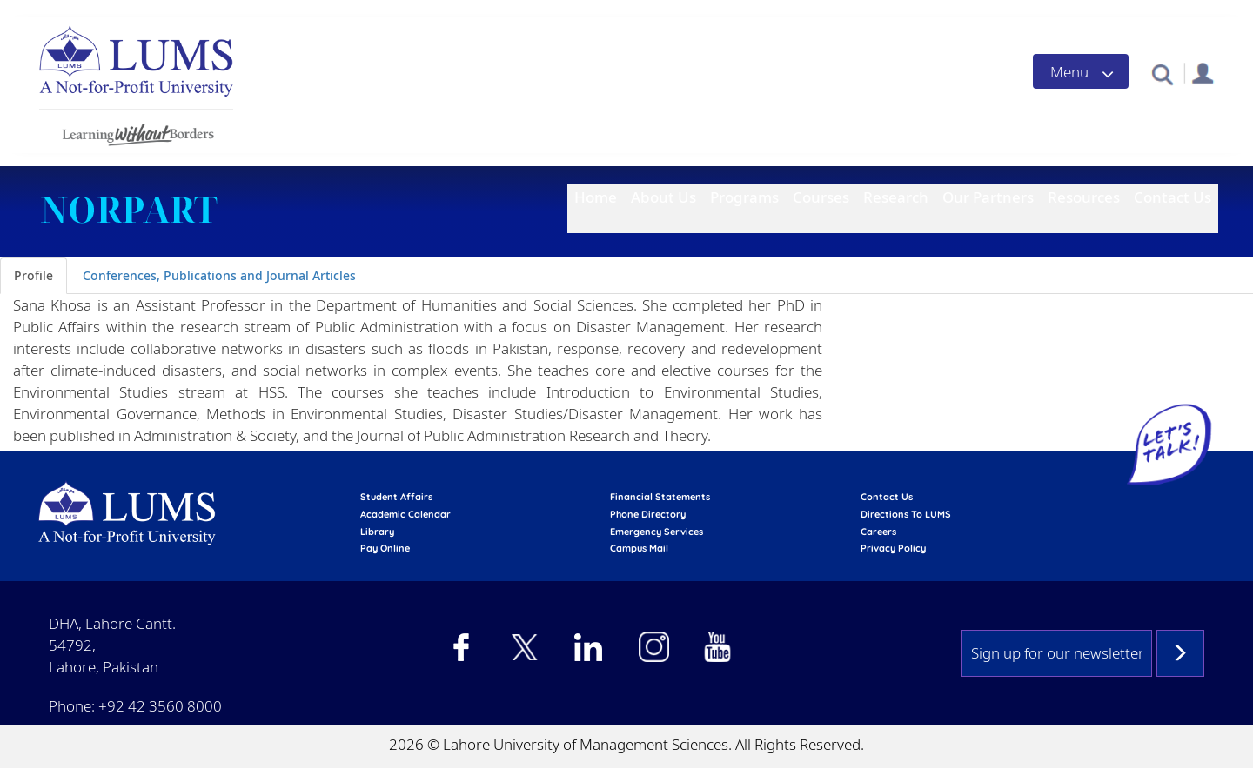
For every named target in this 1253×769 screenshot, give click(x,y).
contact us (887, 497)
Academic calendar (405, 514)
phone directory (648, 514)
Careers (878, 531)
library (377, 531)
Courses (821, 197)
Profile (33, 275)
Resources (1084, 197)
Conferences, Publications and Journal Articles (219, 275)
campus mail (639, 548)
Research (895, 197)
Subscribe (1180, 653)
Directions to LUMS (906, 514)
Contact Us (1172, 197)
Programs (744, 197)
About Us (663, 197)
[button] (1162, 73)
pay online (385, 548)
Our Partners (988, 197)
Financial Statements (660, 497)
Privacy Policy (893, 548)
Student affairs (396, 497)
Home (595, 197)
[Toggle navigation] (1081, 71)
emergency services (656, 531)
